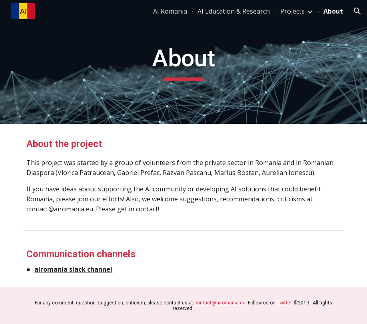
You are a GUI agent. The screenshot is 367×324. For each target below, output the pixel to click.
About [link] (333, 11)
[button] (357, 11)
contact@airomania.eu (59, 209)
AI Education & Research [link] (233, 11)
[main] (183, 62)
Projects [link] (292, 11)
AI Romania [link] (170, 11)
